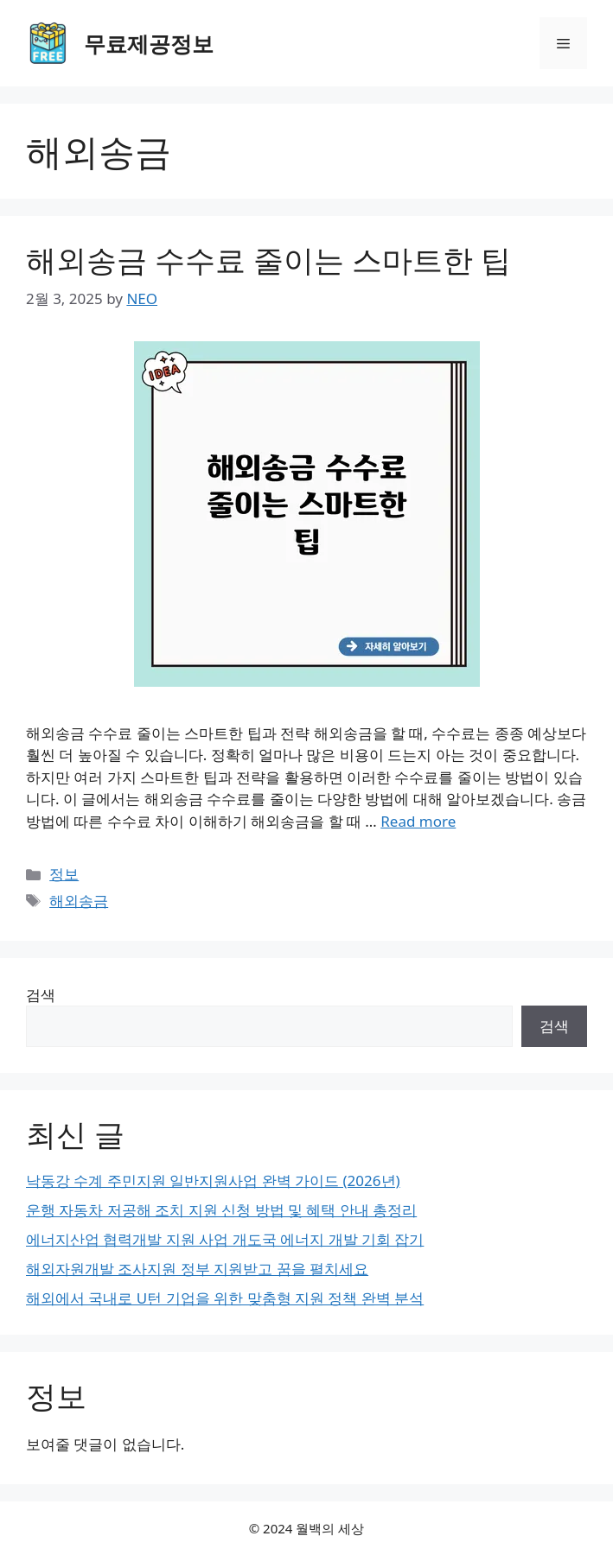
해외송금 (78, 901)
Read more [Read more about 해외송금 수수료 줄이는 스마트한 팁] (418, 821)
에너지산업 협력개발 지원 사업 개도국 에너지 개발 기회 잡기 (225, 1239)
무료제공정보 (149, 43)
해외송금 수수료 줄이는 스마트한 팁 (268, 259)
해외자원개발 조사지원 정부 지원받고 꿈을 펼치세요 (197, 1269)
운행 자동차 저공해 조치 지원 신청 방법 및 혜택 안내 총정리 (221, 1210)
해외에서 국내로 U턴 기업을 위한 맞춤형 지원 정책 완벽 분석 (225, 1298)
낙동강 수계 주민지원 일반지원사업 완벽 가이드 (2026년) (213, 1180)
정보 (64, 874)
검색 (40, 995)
